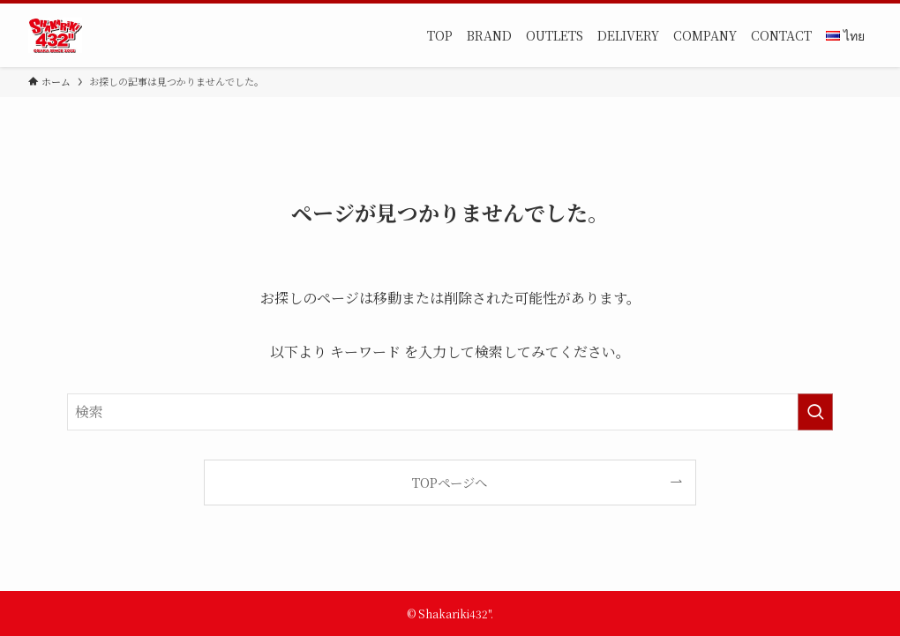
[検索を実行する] (815, 411)
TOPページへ (449, 482)
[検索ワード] (450, 411)
